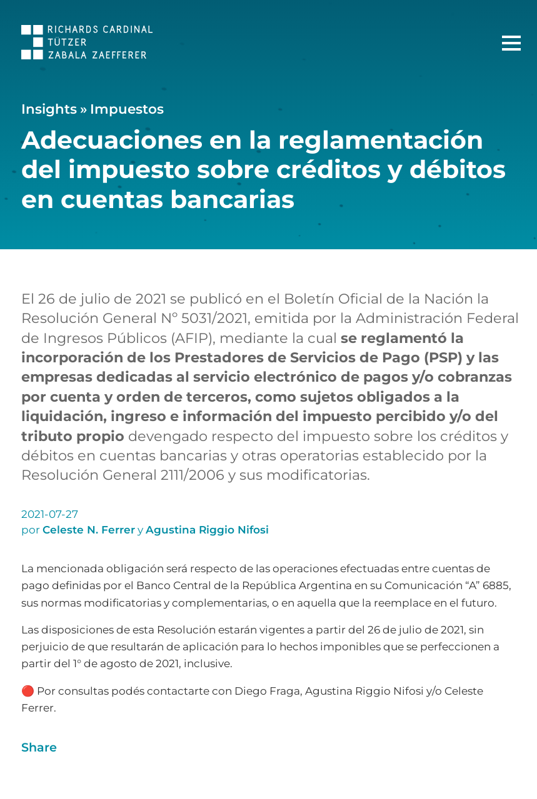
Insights (49, 109)
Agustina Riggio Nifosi (207, 530)
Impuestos (127, 109)
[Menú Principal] (511, 43)
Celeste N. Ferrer (89, 530)
